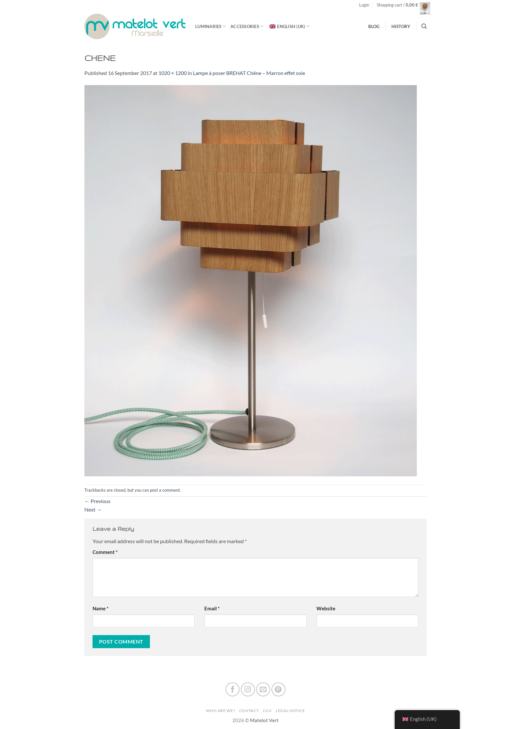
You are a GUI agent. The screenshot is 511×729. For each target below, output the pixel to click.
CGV (267, 710)
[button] (364, 5)
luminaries (210, 26)
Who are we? (220, 710)
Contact (249, 710)
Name (101, 608)
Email (212, 608)
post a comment (165, 490)
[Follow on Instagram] (248, 689)
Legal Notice (290, 710)
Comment (105, 552)
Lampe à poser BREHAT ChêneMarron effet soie (249, 73)
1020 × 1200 (172, 73)
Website (325, 608)
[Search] (424, 26)
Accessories (246, 26)
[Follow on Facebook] (233, 689)
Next (93, 509)
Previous (97, 501)
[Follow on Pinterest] (278, 689)
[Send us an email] (263, 689)
